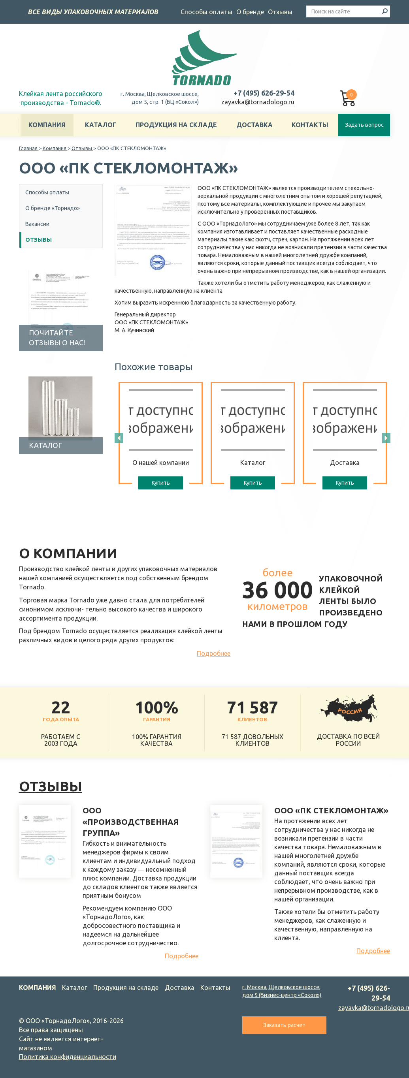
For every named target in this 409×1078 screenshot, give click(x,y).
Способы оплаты (206, 11)
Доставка (254, 124)
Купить (161, 483)
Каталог (100, 124)
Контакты (310, 124)
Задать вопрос (364, 125)
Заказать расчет (284, 1025)
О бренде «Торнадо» (52, 208)
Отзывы (280, 11)
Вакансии (37, 224)
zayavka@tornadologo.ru (257, 101)
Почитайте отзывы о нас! (57, 338)
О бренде (250, 11)
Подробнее (213, 653)
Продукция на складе (176, 124)
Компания (47, 124)
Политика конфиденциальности (67, 1056)
